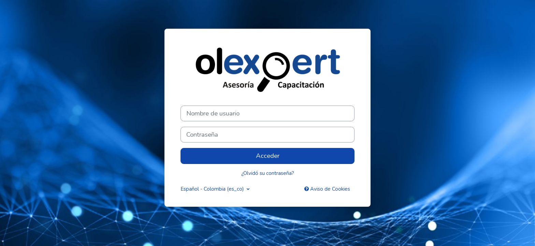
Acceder (267, 155)
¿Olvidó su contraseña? (267, 173)
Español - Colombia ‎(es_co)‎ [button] (212, 189)
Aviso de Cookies (327, 189)
